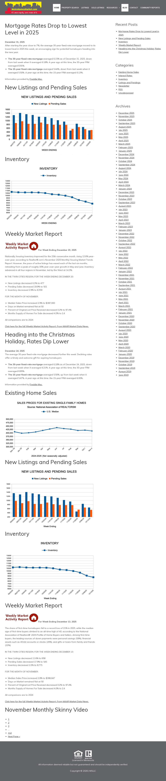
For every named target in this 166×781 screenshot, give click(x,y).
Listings (85, 8)
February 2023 (126, 226)
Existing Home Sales (31, 392)
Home (56, 8)
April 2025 (124, 140)
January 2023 (125, 230)
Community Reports (150, 8)
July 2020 (123, 333)
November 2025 (126, 116)
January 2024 (125, 188)
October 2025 (125, 119)
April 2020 (124, 344)
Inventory (17, 159)
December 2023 (126, 192)
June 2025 (123, 133)
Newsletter (124, 86)
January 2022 (125, 271)
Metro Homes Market (23, 8)
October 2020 (125, 323)
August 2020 (125, 330)
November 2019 (126, 361)
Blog (125, 8)
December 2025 (126, 113)
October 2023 (125, 199)
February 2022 (126, 268)
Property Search (70, 8)
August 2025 (125, 126)
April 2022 (124, 261)
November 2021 (126, 278)
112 (10, 733)
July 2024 (123, 171)
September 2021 (127, 285)
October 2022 (125, 240)
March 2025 (124, 144)
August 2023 (125, 206)
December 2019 (126, 357)
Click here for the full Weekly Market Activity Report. (30, 326)
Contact (134, 8)
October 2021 (125, 281)
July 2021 (123, 292)
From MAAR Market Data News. (72, 326)
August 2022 (125, 247)
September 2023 (127, 202)
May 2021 (123, 299)
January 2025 (125, 151)
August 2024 (125, 168)
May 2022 (123, 257)
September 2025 (127, 123)
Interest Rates (125, 75)
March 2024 (124, 185)
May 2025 (123, 137)
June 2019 (123, 375)
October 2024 (125, 161)
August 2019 (125, 371)
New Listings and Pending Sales (46, 87)
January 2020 (125, 354)
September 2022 (127, 244)
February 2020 (126, 350)
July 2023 (123, 209)
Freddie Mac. (36, 79)
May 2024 (123, 178)
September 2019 (127, 368)
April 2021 (124, 302)
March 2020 (124, 347)
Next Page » (14, 736)
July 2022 (123, 251)
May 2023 (123, 216)
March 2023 (124, 223)
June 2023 (123, 212)
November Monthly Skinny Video (46, 709)
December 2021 (126, 275)
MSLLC (92, 770)
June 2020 (123, 337)
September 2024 (127, 164)
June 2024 (123, 175)
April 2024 (124, 182)
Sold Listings (97, 8)
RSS (121, 89)
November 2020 (126, 319)
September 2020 (127, 326)
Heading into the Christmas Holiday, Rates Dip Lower (40, 338)
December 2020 (126, 316)
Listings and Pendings (129, 82)
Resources (112, 8)
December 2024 (126, 154)
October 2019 (125, 364)
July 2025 (123, 130)
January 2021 (125, 312)
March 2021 (124, 306)
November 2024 (126, 157)
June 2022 (123, 254)
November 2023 (126, 195)
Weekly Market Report (33, 233)
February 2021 (126, 309)
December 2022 (126, 233)
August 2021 (125, 288)
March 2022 (124, 264)
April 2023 (124, 219)
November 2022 (126, 237)
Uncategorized (126, 93)
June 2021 (123, 295)
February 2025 (126, 147)
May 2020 (123, 340)
